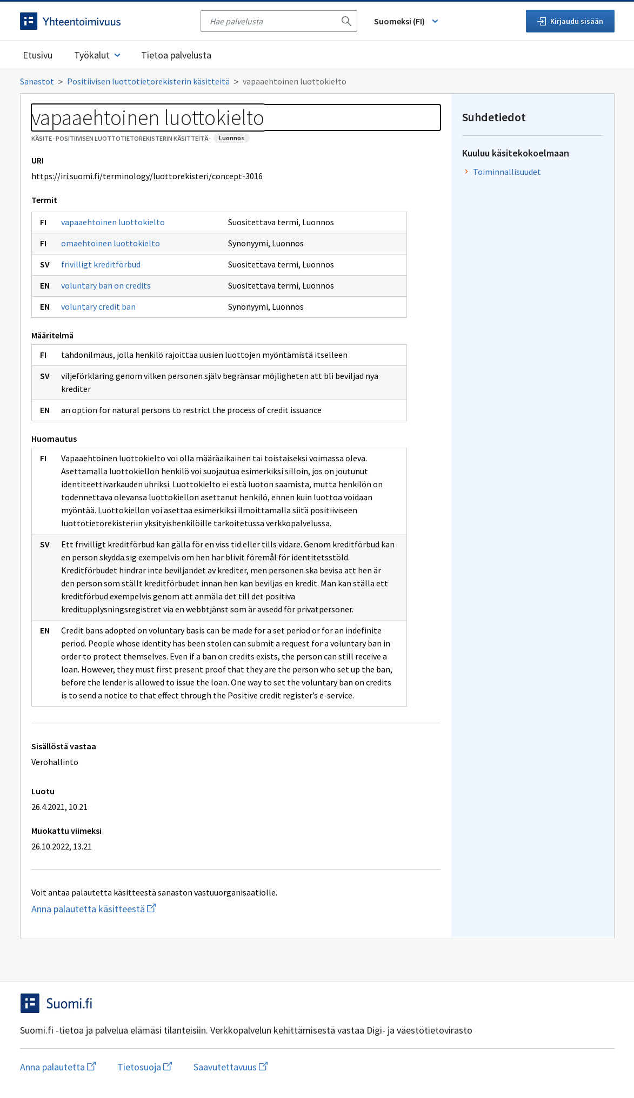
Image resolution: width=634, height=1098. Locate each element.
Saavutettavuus (230, 1067)
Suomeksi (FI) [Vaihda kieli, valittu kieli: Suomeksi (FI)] (407, 21)
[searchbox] (272, 21)
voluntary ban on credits (106, 285)
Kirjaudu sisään (570, 21)
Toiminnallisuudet (507, 171)
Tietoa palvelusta (176, 55)
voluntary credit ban (98, 306)
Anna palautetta (58, 1067)
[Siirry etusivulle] (105, 21)
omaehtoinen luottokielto (110, 243)
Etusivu (37, 55)
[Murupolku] (317, 81)
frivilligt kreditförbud (101, 264)
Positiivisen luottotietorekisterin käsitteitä (148, 81)
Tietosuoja (144, 1067)
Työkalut (98, 55)
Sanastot (37, 81)
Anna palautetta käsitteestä (136, 908)
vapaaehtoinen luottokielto (113, 222)
